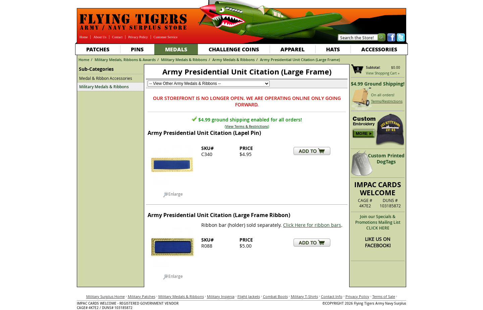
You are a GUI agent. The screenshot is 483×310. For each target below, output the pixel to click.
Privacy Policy (138, 37)
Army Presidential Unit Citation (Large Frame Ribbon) (219, 215)
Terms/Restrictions (386, 101)
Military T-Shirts (304, 296)
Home (83, 37)
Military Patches (141, 296)
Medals (176, 49)
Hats (333, 49)
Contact (117, 37)
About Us (99, 37)
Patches (97, 49)
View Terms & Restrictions (247, 126)
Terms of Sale (383, 296)
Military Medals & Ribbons (184, 59)
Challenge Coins (234, 49)
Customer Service (165, 37)
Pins (137, 49)
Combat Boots (275, 296)
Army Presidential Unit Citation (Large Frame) (300, 59)
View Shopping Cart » (382, 73)
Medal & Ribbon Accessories (105, 78)
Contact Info (331, 296)
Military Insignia (220, 296)
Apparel (292, 49)
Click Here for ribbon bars (312, 225)
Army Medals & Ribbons (233, 59)
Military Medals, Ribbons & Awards (125, 59)
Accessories (379, 49)
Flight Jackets (248, 296)
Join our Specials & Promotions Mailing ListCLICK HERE (377, 222)
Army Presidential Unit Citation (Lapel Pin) (204, 133)
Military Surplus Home (105, 296)
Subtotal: (373, 67)
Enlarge (173, 194)
